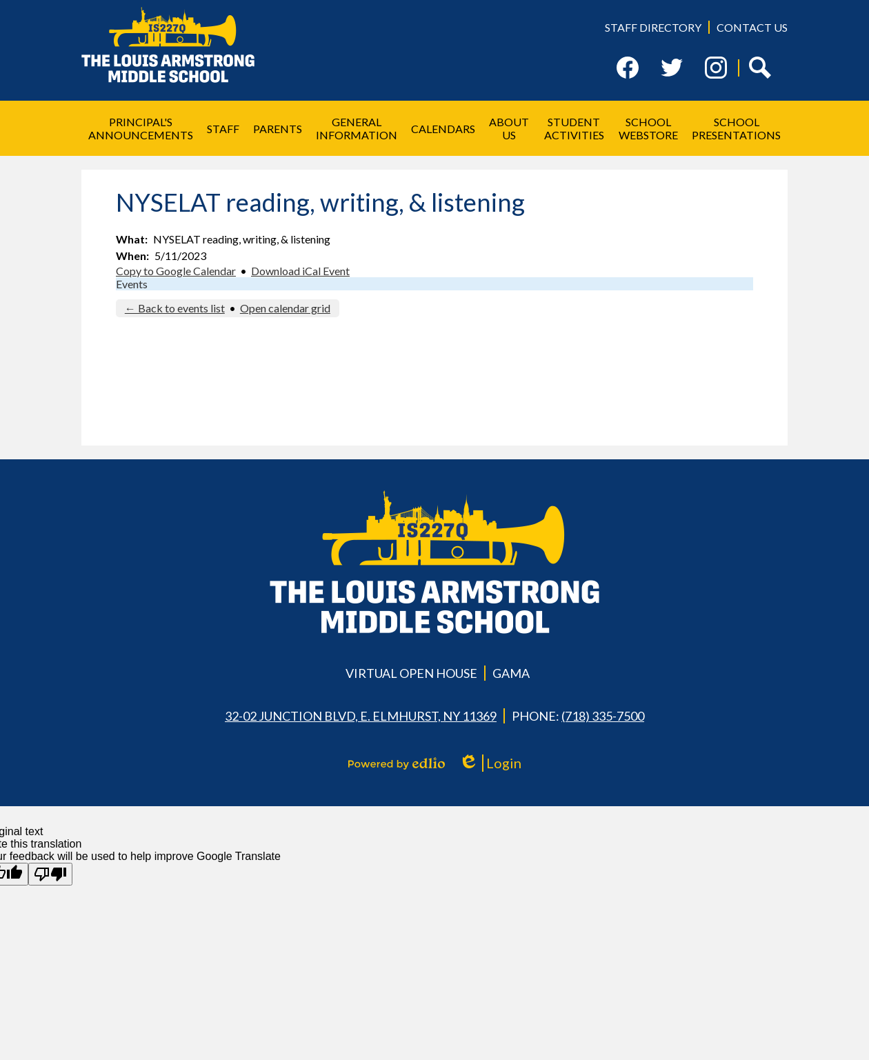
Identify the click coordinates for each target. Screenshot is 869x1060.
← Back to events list (175, 307)
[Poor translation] (50, 874)
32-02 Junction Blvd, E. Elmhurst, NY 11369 (361, 715)
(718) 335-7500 (602, 715)
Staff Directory (653, 27)
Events (132, 283)
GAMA (511, 673)
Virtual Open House (411, 673)
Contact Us (752, 27)
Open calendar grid (285, 307)
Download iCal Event (300, 270)
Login (490, 763)
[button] (140, 128)
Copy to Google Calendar (176, 270)
